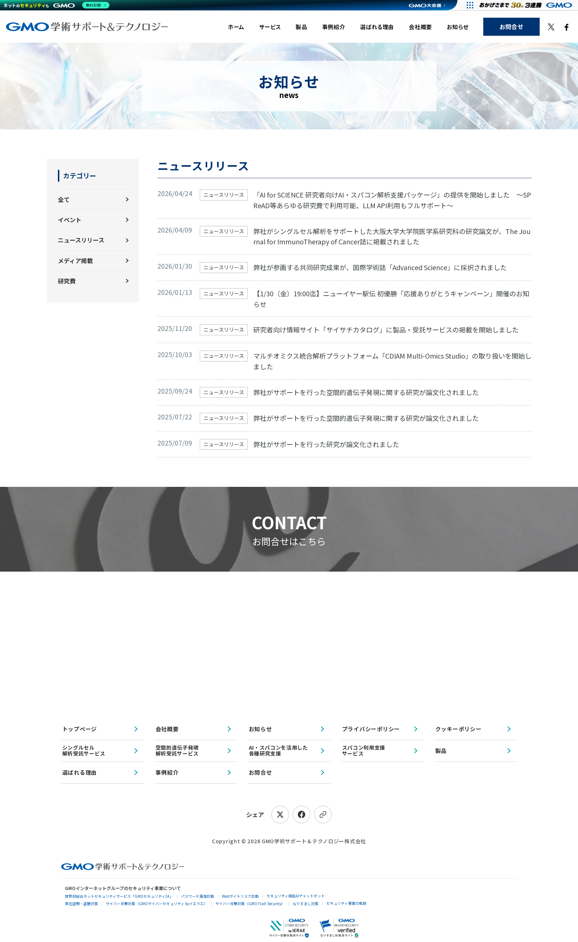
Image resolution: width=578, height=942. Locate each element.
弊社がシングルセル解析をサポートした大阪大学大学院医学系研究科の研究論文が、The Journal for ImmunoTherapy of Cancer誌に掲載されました (391, 236)
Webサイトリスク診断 (240, 896)
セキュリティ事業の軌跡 (346, 903)
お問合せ (511, 26)
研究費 (67, 280)
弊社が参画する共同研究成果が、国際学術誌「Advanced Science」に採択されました (380, 267)
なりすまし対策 (305, 903)
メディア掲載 (75, 260)
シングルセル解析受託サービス (84, 750)
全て (64, 199)
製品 (301, 27)
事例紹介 (333, 27)
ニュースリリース (81, 240)
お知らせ (458, 27)
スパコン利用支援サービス (364, 750)
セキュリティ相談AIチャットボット (296, 896)
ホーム (236, 27)
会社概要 (420, 27)
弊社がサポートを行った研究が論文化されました (326, 444)
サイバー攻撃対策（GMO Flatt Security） (250, 903)
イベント (69, 219)
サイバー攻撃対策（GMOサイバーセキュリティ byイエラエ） (157, 903)
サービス (270, 27)
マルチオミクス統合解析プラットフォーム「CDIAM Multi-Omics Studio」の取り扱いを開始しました (392, 361)
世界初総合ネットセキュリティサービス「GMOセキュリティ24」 (119, 896)
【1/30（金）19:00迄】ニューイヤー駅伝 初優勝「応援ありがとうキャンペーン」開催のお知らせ (391, 299)
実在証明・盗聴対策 (81, 903)
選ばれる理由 (377, 27)
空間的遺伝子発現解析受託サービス (177, 750)
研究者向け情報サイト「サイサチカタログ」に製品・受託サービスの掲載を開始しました (386, 329)
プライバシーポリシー (371, 729)
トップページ (79, 729)
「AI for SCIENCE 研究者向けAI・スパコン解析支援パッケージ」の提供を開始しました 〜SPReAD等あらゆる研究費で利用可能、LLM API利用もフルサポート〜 (392, 200)
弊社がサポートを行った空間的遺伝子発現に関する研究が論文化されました (366, 392)
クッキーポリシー (458, 729)
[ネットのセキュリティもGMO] (56, 5)
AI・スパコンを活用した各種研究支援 (278, 750)
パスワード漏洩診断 (197, 896)
